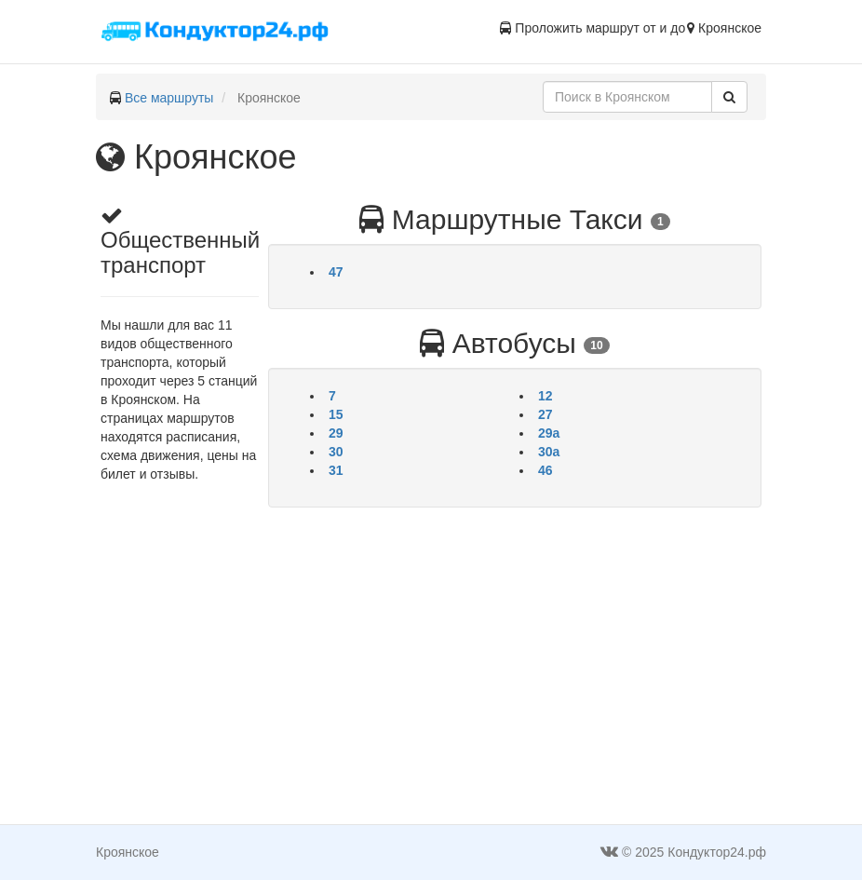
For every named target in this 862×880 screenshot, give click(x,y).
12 (545, 395)
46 (545, 470)
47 (336, 271)
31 (336, 470)
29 (336, 433)
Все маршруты (169, 97)
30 (336, 451)
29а (548, 433)
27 (545, 414)
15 (336, 414)
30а (548, 451)
